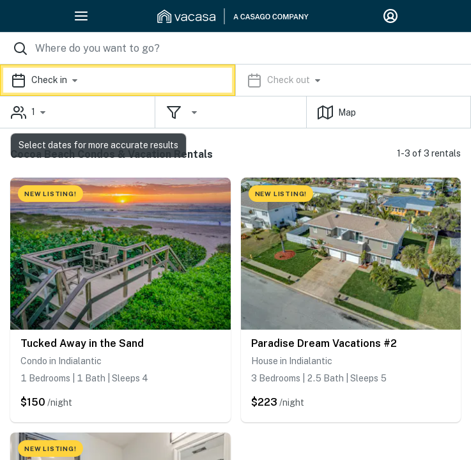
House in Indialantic (291, 361)
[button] (235, 80)
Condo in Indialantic (61, 361)
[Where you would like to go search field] (235, 48)
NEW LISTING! (50, 193)
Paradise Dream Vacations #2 (324, 343)
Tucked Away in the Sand (82, 343)
